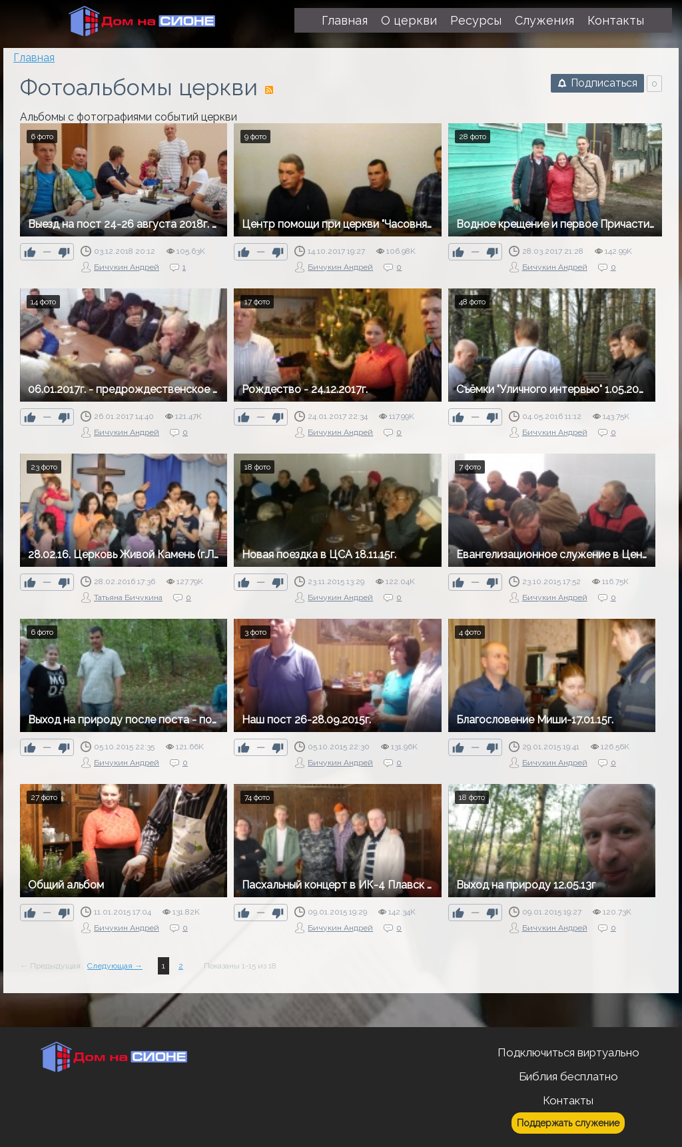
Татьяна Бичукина (128, 597)
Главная (34, 57)
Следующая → (115, 965)
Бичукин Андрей (126, 267)
